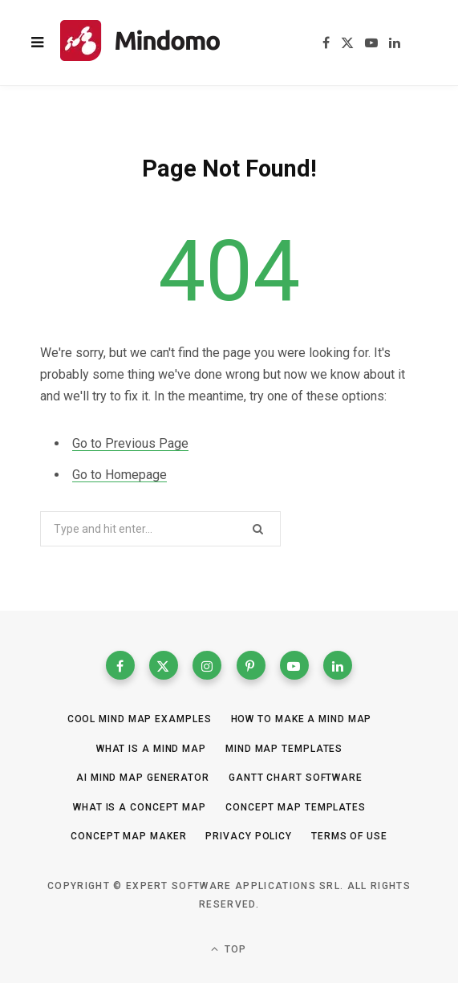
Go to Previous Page (130, 443)
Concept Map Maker (128, 836)
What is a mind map (151, 748)
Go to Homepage (119, 474)
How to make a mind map (301, 719)
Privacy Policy (248, 836)
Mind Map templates (283, 748)
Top (228, 949)
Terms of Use (349, 836)
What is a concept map (139, 807)
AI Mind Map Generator (142, 777)
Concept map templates (295, 807)
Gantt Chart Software (296, 777)
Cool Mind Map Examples (139, 719)
